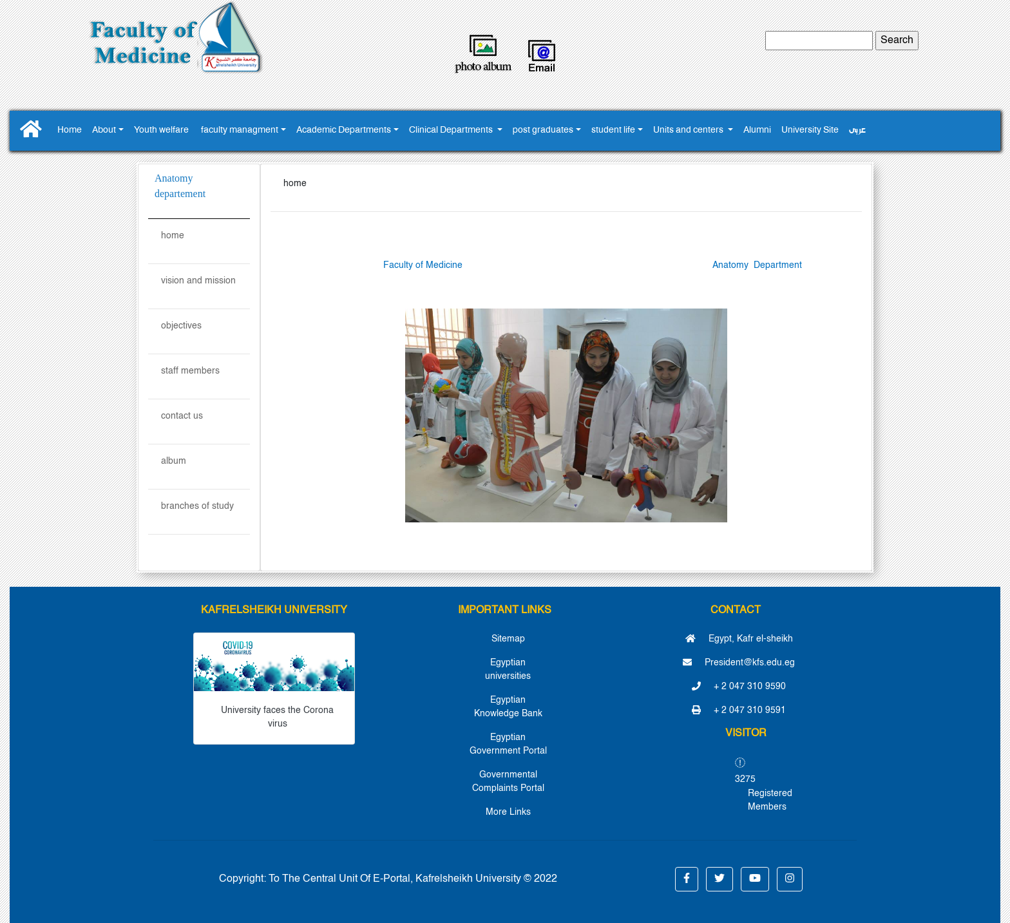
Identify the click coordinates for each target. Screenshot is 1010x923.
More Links (508, 812)
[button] (686, 879)
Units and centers (689, 130)
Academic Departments (343, 130)
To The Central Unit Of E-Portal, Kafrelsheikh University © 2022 (413, 879)
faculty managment (239, 130)
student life (613, 130)
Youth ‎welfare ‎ (162, 130)
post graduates (543, 130)
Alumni (757, 130)
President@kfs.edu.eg (739, 662)
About (104, 130)
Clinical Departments (452, 130)
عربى (857, 130)
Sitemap (508, 638)
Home (69, 130)
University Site (810, 130)
